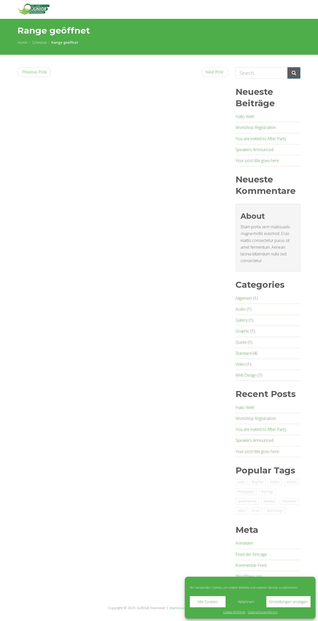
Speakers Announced (254, 149)
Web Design (246, 375)
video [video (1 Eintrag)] (241, 510)
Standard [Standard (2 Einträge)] (269, 501)
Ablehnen (246, 601)
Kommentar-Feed (251, 565)
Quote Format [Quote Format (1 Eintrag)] (247, 501)
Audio (241, 309)
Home (22, 42)
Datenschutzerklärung (263, 612)
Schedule (39, 42)
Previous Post (34, 72)
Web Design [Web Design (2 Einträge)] (275, 510)
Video (240, 364)
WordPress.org (249, 576)
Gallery (242, 320)
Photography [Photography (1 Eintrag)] (246, 492)
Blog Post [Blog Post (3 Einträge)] (257, 482)
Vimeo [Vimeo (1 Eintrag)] (256, 510)
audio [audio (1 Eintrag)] (241, 482)
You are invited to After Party (261, 138)
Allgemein (244, 298)
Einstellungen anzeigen (288, 601)
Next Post (214, 72)
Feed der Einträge (251, 554)
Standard (244, 353)
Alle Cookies (208, 601)
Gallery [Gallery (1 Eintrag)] (275, 482)
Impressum (177, 607)
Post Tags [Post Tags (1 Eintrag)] (267, 492)
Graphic (242, 331)
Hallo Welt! (245, 116)
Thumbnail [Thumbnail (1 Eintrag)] (289, 501)
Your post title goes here (257, 160)
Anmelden (244, 543)
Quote (241, 342)
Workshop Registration (256, 127)
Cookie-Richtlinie (234, 612)
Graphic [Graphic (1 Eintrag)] (291, 482)
